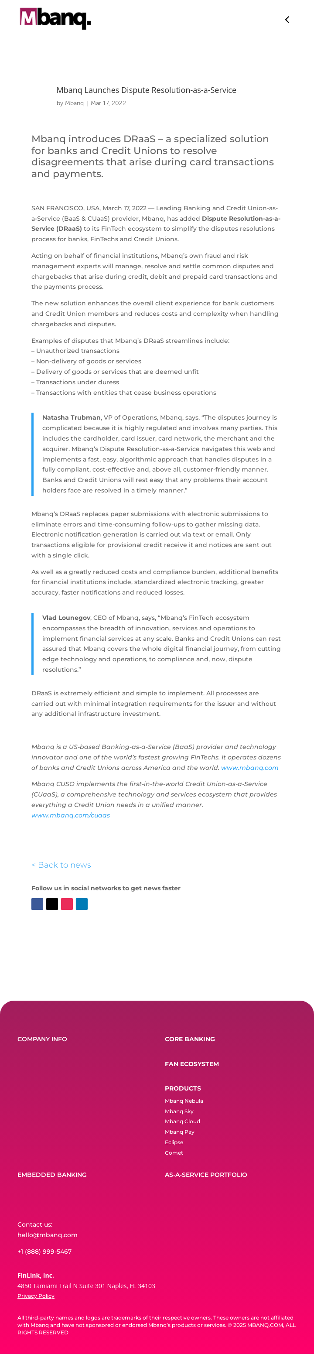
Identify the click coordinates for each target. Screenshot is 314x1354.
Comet (174, 1152)
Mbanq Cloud (182, 1121)
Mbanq (74, 103)
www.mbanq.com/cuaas (70, 815)
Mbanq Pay (180, 1131)
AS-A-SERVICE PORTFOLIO (206, 1175)
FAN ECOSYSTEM (192, 1064)
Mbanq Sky (179, 1111)
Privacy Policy (36, 1295)
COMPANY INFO (42, 1039)
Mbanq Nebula (184, 1101)
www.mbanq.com (250, 768)
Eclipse (174, 1142)
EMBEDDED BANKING (52, 1175)
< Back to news (61, 865)
